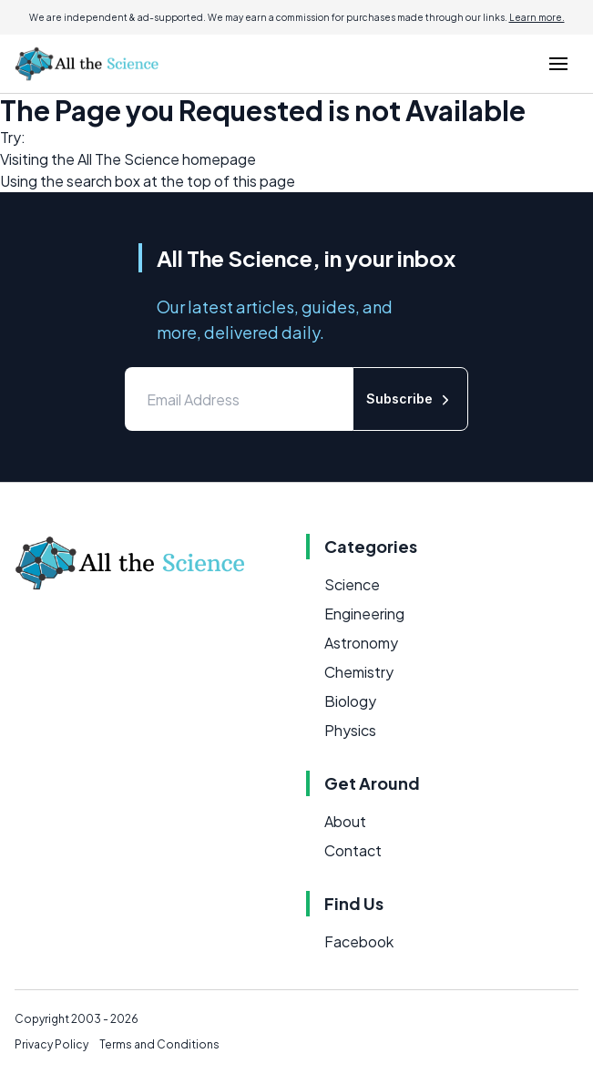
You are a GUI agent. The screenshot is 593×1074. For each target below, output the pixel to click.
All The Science (128, 159)
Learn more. (537, 17)
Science (352, 584)
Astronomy (361, 642)
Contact (353, 850)
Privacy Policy (51, 1044)
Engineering (364, 613)
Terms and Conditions (159, 1044)
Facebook (359, 941)
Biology (350, 701)
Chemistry (359, 671)
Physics (350, 730)
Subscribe (410, 399)
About (345, 821)
